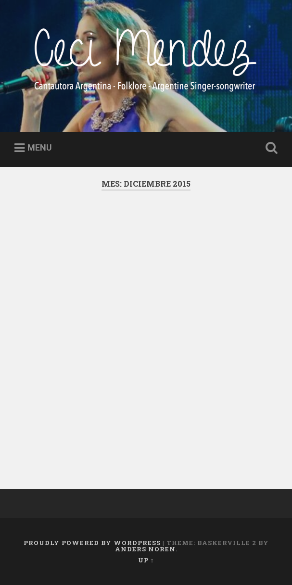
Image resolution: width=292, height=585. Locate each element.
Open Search (270, 148)
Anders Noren (145, 549)
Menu (39, 147)
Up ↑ (146, 560)
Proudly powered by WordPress (92, 543)
